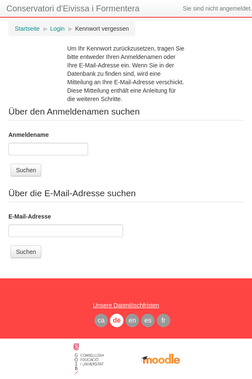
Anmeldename (28, 134)
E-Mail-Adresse (29, 216)
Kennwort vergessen (102, 28)
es (148, 320)
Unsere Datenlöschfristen (126, 305)
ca (101, 320)
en (132, 320)
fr (163, 320)
